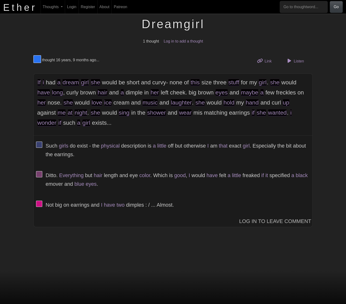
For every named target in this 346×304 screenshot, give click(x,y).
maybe (249, 92)
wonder (46, 122)
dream (70, 82)
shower (156, 112)
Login (71, 7)
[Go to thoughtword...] (304, 7)
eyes (222, 92)
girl (85, 82)
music (150, 102)
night (80, 112)
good (180, 175)
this (195, 82)
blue (79, 184)
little (161, 146)
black (302, 175)
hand (252, 102)
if (253, 112)
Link (266, 60)
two (121, 205)
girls (63, 146)
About (104, 7)
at (70, 112)
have (43, 92)
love (97, 102)
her (155, 92)
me (62, 112)
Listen (295, 60)
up (286, 102)
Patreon (120, 7)
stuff (233, 82)
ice (108, 102)
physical (110, 146)
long (57, 92)
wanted (277, 112)
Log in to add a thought (183, 41)
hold (228, 102)
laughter (181, 102)
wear (185, 112)
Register (88, 7)
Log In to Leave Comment (275, 221)
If (39, 82)
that (223, 146)
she (95, 82)
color (144, 175)
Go (336, 7)
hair (102, 92)
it (266, 175)
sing (124, 112)
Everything (71, 175)
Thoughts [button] (51, 7)
